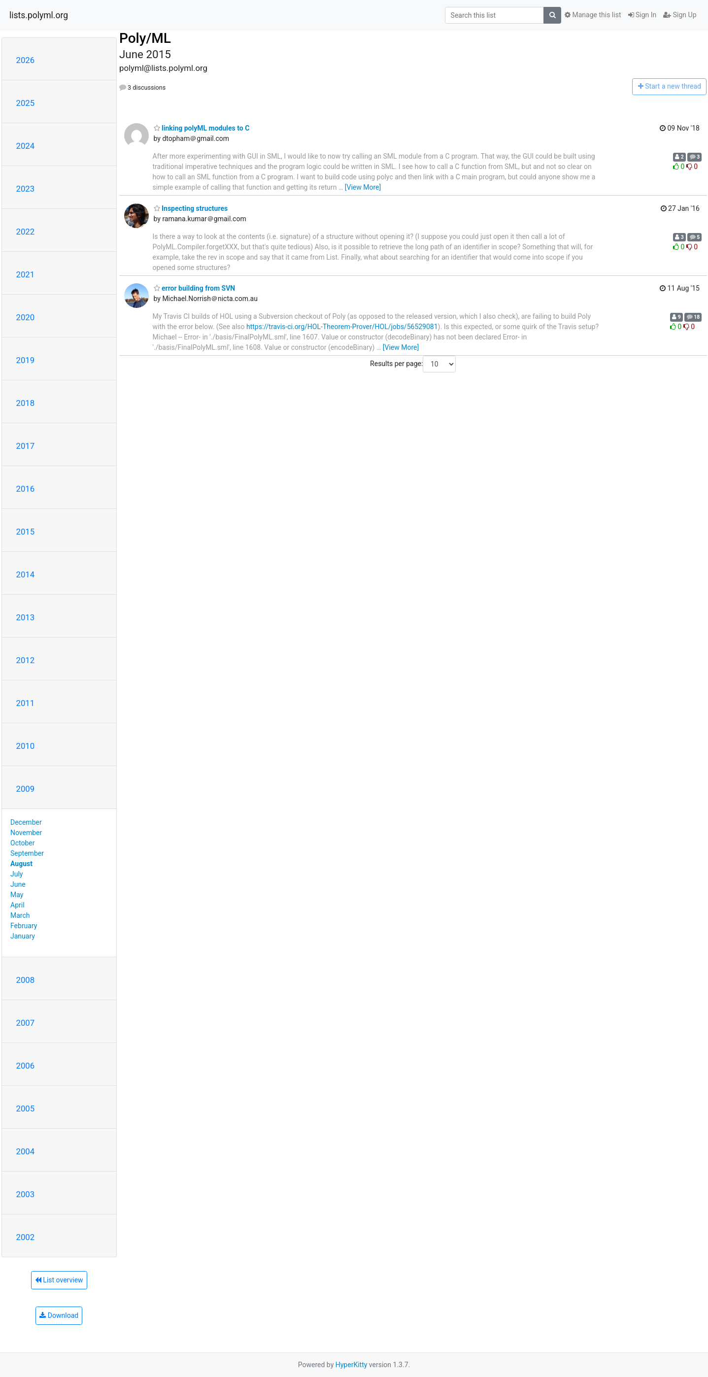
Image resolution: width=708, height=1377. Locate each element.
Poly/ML (145, 38)
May (16, 895)
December (26, 822)
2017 (25, 446)
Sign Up (679, 15)
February (23, 926)
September (27, 853)
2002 (25, 1237)
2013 (25, 617)
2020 (25, 317)
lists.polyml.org (38, 15)
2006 (25, 1066)
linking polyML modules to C (202, 128)
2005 (25, 1108)
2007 (25, 1023)
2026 (25, 60)
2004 (25, 1151)
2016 (25, 489)
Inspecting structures (191, 208)
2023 (25, 189)
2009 (25, 789)
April (17, 905)
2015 (25, 532)
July (16, 874)
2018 (25, 403)
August (21, 864)
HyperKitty (352, 1365)
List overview (59, 1280)
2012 (25, 660)
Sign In (642, 15)
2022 (25, 231)
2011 (25, 703)
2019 (25, 360)
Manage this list (593, 15)
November (26, 833)
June (18, 884)
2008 (25, 980)
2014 (25, 574)
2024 (25, 146)
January (22, 936)
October (22, 843)
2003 (25, 1194)
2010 (25, 746)
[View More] (363, 187)
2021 (25, 274)
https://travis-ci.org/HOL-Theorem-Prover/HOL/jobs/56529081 (342, 327)
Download (58, 1315)
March (20, 915)
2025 (25, 103)
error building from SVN (195, 288)
